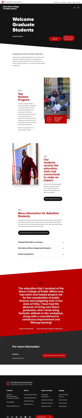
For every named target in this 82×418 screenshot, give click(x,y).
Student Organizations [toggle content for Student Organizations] (26, 257)
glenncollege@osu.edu (13, 406)
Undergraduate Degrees (30, 394)
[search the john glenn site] (76, 8)
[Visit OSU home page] (19, 383)
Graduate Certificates (47, 400)
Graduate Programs (18, 36)
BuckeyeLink (57, 2)
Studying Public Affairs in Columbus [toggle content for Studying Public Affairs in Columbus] (30, 242)
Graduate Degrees (29, 401)
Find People (63, 2)
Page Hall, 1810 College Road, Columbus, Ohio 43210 (13, 396)
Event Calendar (63, 403)
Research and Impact (47, 403)
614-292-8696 (10, 402)
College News (62, 406)
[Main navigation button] (78, 7)
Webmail (69, 2)
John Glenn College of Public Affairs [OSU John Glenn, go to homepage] (11, 8)
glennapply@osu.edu (18, 358)
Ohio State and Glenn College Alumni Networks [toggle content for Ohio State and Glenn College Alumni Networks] (34, 248)
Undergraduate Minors (30, 397)
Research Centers (46, 406)
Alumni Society (63, 400)
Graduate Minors (28, 404)
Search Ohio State (76, 2)
